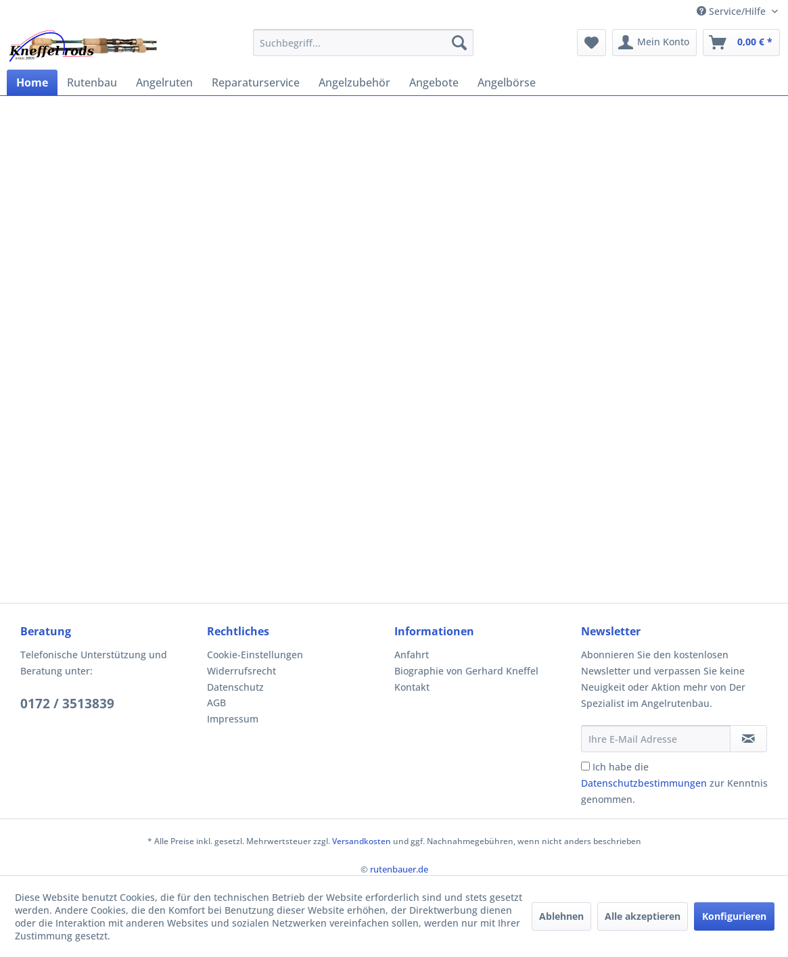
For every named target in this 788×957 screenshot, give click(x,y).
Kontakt (412, 687)
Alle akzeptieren (642, 916)
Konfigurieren (734, 916)
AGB (216, 702)
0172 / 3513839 (67, 703)
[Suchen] (459, 42)
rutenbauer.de (399, 869)
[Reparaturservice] (255, 82)
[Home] (32, 82)
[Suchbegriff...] (363, 42)
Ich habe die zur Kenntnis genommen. (674, 783)
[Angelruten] (164, 82)
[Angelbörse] (506, 82)
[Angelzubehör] (354, 82)
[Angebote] (434, 82)
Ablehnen (561, 916)
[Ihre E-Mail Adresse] (656, 738)
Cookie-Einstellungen (255, 654)
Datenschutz (235, 687)
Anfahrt (411, 654)
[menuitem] (363, 42)
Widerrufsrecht (241, 670)
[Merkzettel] (591, 42)
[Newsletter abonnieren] (748, 738)
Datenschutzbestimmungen (644, 783)
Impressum (232, 718)
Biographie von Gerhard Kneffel (466, 670)
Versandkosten (361, 841)
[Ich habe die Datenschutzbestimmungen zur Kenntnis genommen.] (585, 766)
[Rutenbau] (91, 82)
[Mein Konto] (654, 42)
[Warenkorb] (741, 42)
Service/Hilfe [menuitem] (732, 11)
